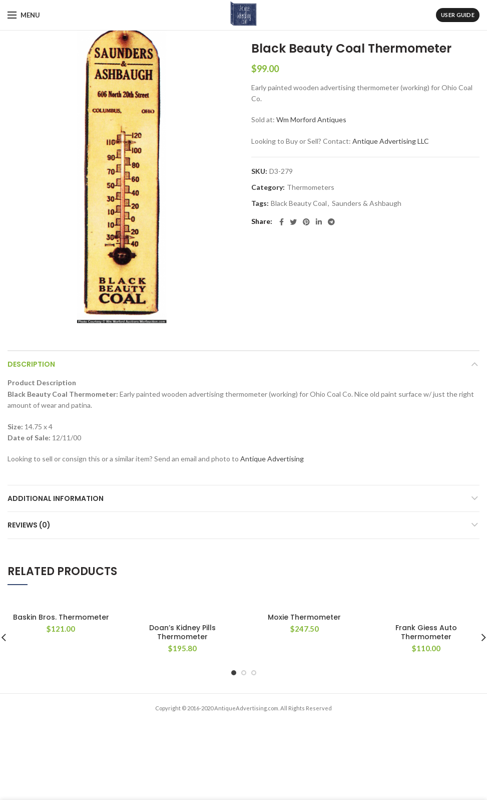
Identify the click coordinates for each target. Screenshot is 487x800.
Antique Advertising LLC (390, 141)
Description (31, 364)
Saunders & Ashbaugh (366, 203)
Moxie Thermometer (304, 617)
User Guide (457, 15)
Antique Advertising (272, 458)
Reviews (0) (29, 525)
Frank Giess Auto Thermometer (426, 632)
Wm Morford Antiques (311, 119)
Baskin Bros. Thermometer (61, 617)
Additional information (56, 498)
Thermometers (310, 187)
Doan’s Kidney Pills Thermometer (182, 632)
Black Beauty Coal (299, 203)
